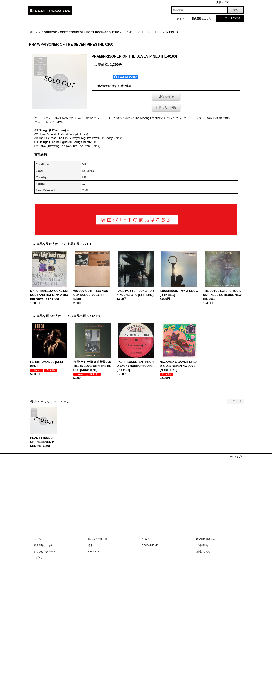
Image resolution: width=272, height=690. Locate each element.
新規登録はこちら (201, 18)
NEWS (145, 539)
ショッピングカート (45, 551)
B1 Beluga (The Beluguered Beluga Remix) (65, 142)
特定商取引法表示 (205, 539)
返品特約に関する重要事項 (114, 86)
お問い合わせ (165, 96)
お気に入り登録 (166, 107)
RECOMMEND (150, 545)
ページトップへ (235, 456)
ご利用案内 (202, 545)
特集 (90, 545)
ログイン (179, 18)
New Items (93, 551)
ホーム (37, 539)
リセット (237, 401)
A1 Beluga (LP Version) (52, 130)
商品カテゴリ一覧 (97, 539)
